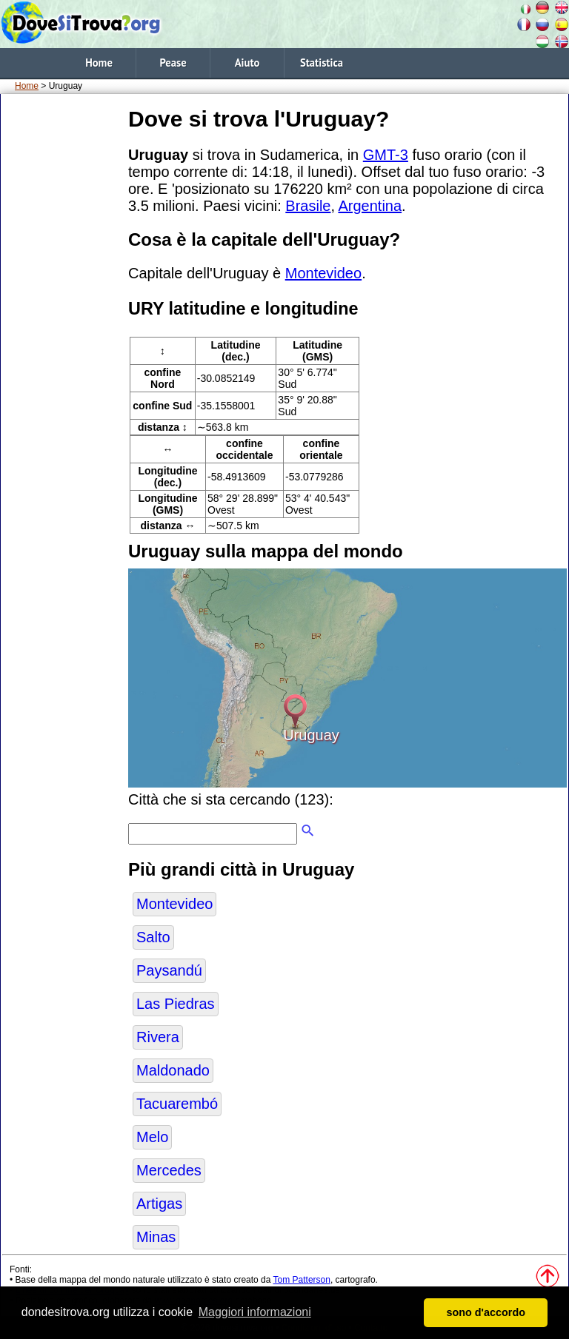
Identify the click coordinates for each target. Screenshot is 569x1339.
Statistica (321, 63)
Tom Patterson (301, 1280)
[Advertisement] (61, 325)
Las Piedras (175, 1004)
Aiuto (247, 63)
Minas (156, 1237)
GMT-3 (385, 155)
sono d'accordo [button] (485, 1312)
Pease (172, 63)
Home (99, 63)
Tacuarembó (177, 1103)
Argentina (370, 206)
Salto (153, 937)
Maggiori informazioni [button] (255, 1312)
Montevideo (323, 273)
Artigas (159, 1203)
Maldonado (173, 1070)
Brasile (307, 206)
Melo (152, 1137)
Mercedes (169, 1170)
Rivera (157, 1037)
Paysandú (169, 970)
